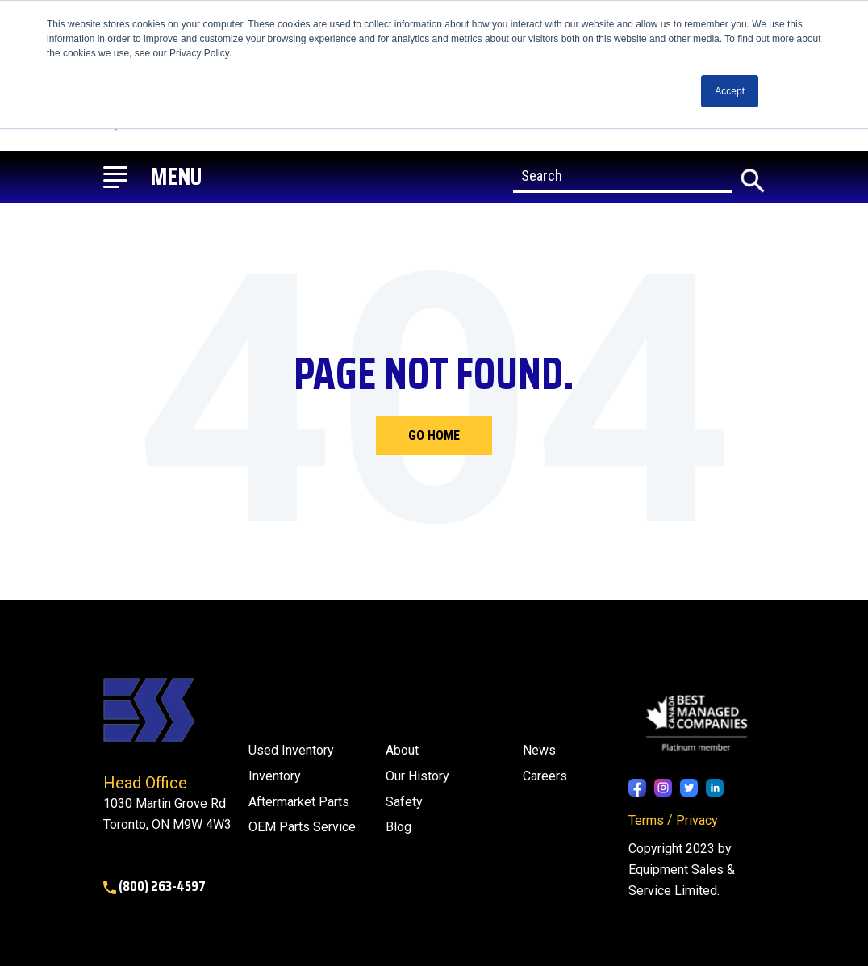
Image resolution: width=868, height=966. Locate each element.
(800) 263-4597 (154, 886)
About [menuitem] (402, 750)
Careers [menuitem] (545, 776)
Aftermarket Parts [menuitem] (298, 801)
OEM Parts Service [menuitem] (302, 826)
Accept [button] (730, 91)
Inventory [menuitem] (274, 776)
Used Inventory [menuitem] (291, 750)
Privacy (697, 820)
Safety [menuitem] (404, 801)
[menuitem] (398, 827)
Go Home (434, 435)
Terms (646, 820)
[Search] (622, 177)
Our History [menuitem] (417, 776)
